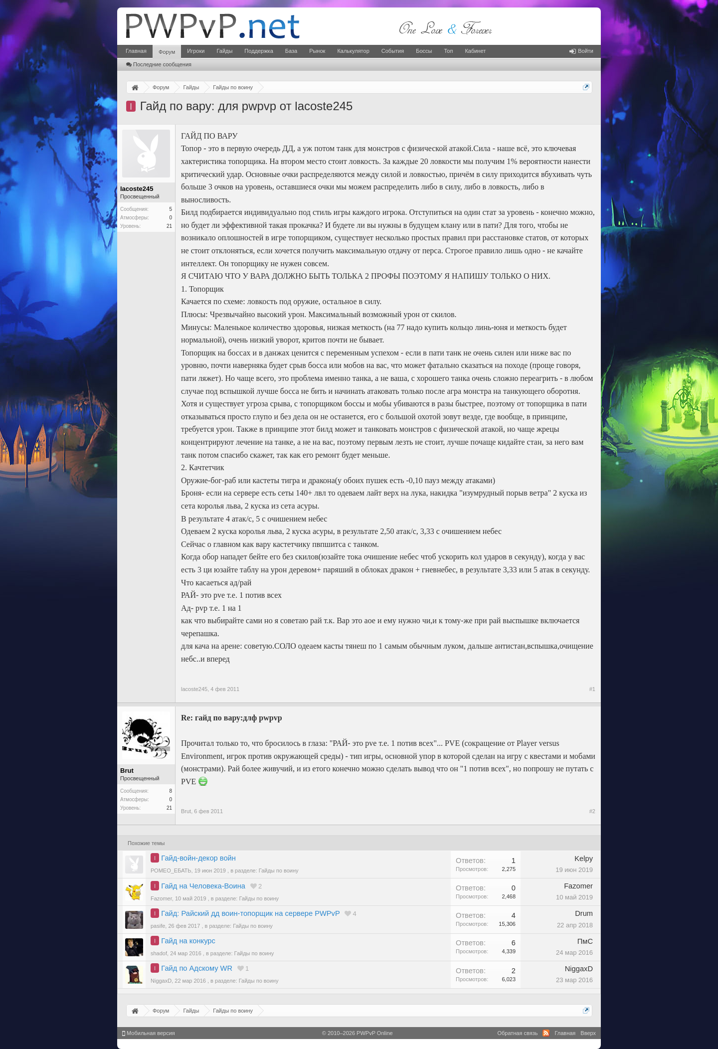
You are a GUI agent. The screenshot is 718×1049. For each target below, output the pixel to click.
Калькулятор (353, 51)
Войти (581, 51)
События (392, 51)
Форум (167, 52)
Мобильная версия (148, 1033)
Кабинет (475, 51)
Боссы (424, 51)
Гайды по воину (279, 871)
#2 (592, 811)
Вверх (588, 1033)
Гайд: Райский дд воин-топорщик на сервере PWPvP (250, 913)
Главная (136, 51)
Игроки (195, 51)
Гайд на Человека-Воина (203, 886)
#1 (592, 689)
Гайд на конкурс (188, 941)
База (291, 51)
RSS (545, 1033)
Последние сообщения (158, 64)
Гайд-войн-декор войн (198, 858)
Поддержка (258, 51)
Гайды (224, 51)
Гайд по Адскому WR (196, 968)
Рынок (317, 51)
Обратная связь (517, 1033)
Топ (448, 51)
